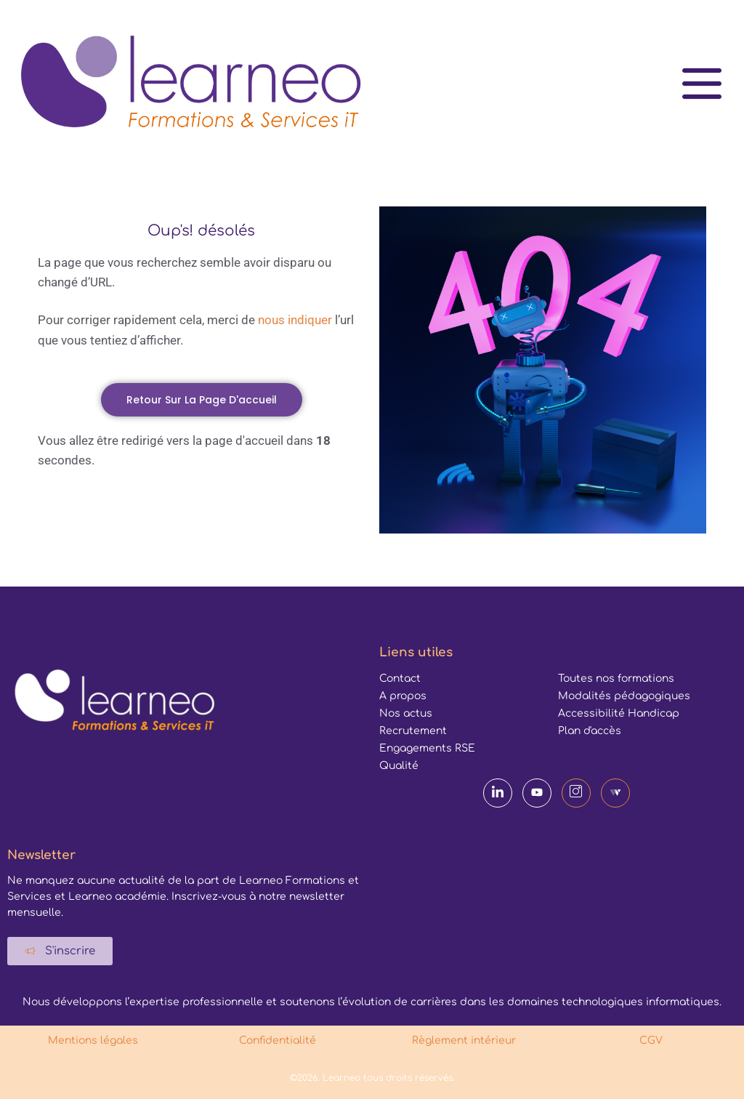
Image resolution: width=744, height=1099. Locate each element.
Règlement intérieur (465, 1040)
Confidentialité (279, 1040)
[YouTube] (536, 793)
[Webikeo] (615, 793)
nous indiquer (295, 320)
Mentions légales (93, 1040)
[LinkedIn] (497, 793)
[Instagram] (576, 793)
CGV (651, 1040)
